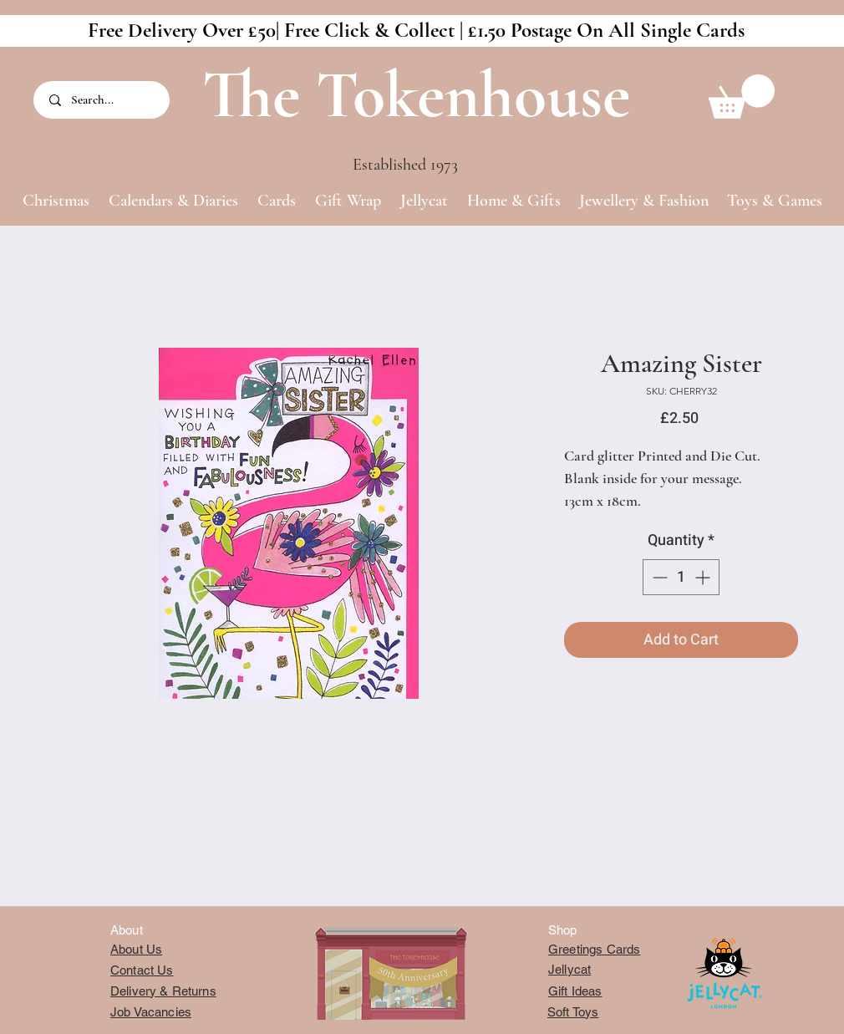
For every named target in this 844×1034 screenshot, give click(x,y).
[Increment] (704, 577)
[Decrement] (658, 577)
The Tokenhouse (416, 94)
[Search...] (103, 100)
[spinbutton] (681, 577)
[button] (742, 96)
